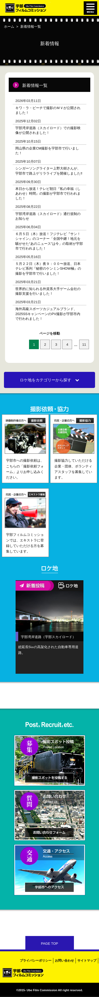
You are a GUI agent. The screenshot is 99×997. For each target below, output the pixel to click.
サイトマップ (86, 960)
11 (84, 345)
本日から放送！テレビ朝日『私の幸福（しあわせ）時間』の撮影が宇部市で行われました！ (48, 193)
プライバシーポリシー (35, 960)
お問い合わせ (64, 960)
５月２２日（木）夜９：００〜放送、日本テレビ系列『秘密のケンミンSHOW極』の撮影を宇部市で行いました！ (48, 268)
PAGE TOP (49, 943)
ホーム (9, 27)
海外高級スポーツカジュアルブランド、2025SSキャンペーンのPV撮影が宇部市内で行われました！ (47, 313)
